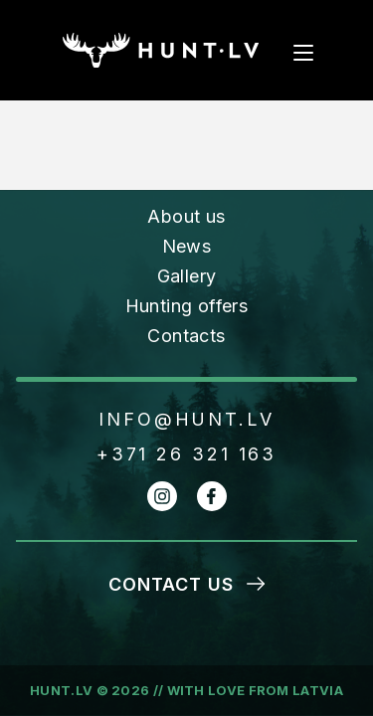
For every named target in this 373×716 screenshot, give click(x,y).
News (187, 246)
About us (186, 216)
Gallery (187, 276)
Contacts (186, 335)
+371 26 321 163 (187, 454)
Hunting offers (187, 305)
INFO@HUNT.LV (186, 419)
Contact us (171, 584)
